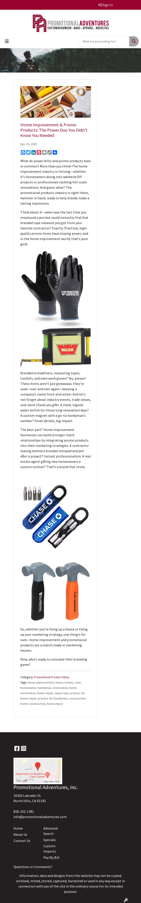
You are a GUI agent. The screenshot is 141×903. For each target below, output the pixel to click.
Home (18, 828)
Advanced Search (50, 831)
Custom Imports (49, 848)
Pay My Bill (51, 857)
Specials (49, 840)
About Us (20, 834)
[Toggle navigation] (7, 41)
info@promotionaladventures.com (40, 817)
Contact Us (22, 840)
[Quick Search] (103, 41)
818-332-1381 (24, 811)
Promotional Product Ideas (52, 677)
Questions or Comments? (33, 867)
